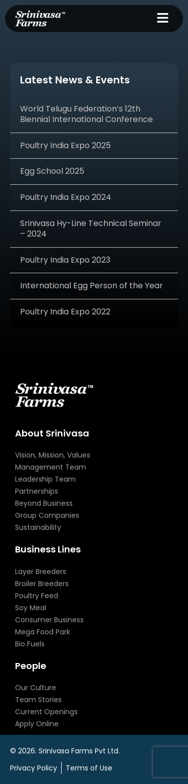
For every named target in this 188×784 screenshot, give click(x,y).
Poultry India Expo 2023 (65, 260)
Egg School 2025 (52, 171)
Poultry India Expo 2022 (65, 311)
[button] (163, 19)
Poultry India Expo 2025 (65, 145)
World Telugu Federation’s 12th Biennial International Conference (86, 114)
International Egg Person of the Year (91, 285)
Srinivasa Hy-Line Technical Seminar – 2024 (90, 228)
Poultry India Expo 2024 (65, 197)
